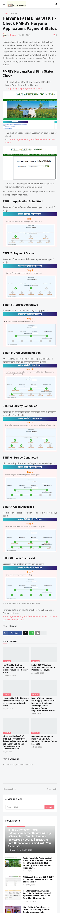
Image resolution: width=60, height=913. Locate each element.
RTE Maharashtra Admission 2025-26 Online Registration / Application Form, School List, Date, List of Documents (37, 894)
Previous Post (10, 789)
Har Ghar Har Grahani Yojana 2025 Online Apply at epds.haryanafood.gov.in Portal (15, 668)
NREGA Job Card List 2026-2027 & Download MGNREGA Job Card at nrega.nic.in (38, 879)
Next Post (51, 789)
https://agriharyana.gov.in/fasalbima (25, 88)
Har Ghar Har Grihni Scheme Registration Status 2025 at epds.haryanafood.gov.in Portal (16, 702)
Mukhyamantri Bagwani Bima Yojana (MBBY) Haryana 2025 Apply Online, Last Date (44, 740)
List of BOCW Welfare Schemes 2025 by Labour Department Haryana (43, 667)
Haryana (13, 13)
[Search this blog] (25, 807)
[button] (3, 4)
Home (5, 13)
